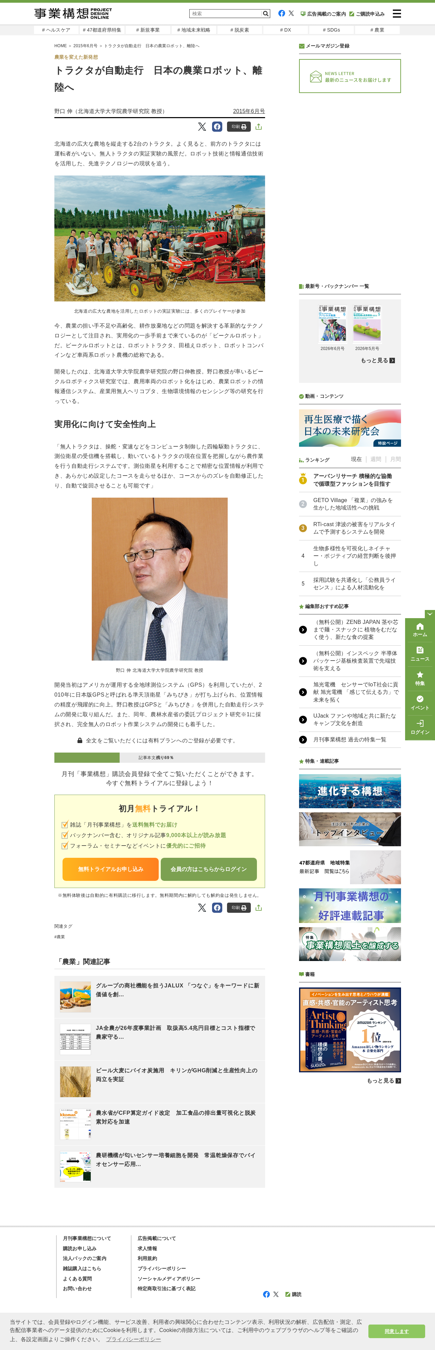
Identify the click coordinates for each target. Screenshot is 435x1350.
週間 (375, 459)
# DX (285, 30)
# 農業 (377, 30)
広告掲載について (157, 1238)
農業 (61, 937)
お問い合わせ (77, 1288)
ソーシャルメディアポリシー (169, 1278)
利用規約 (147, 1258)
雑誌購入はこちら (82, 1268)
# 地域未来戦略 (193, 30)
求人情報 (147, 1248)
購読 (293, 1294)
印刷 (239, 126)
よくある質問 (77, 1278)
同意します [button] (397, 1331)
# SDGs (331, 30)
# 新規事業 (148, 30)
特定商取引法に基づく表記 (166, 1288)
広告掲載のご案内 (323, 14)
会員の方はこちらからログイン (209, 869)
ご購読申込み (367, 14)
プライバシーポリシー (162, 1268)
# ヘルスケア (56, 30)
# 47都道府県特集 (102, 30)
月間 (395, 459)
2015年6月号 (249, 111)
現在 (356, 459)
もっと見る (374, 360)
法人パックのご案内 (84, 1258)
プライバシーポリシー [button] (133, 1339)
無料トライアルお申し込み (110, 869)
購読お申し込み (80, 1248)
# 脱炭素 (239, 30)
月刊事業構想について (87, 1238)
